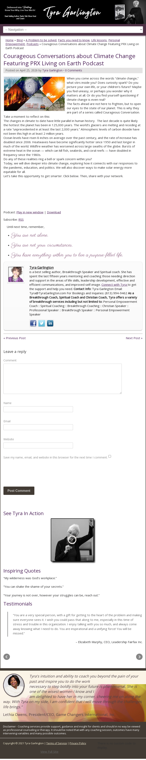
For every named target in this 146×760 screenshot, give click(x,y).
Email (7, 421)
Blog (20, 40)
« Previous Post (14, 338)
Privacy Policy (78, 743)
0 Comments (73, 70)
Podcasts (32, 44)
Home (9, 40)
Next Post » (134, 338)
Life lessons (99, 40)
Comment (10, 360)
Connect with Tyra (115, 285)
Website (8, 439)
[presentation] (34, 475)
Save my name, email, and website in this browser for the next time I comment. (55, 457)
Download (54, 212)
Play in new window (29, 212)
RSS (21, 219)
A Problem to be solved (41, 40)
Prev (6, 657)
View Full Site (49, 751)
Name (7, 403)
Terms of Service (56, 743)
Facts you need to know (74, 40)
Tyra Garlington (41, 267)
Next (139, 657)
